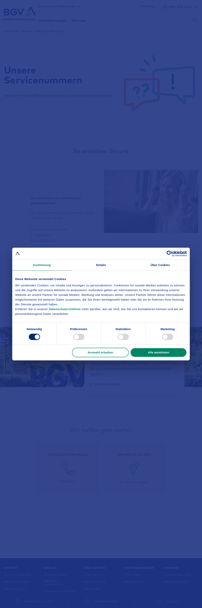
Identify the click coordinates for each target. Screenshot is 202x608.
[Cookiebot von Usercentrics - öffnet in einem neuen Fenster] (169, 254)
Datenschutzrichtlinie (65, 309)
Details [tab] (101, 265)
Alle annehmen (158, 352)
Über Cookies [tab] (160, 265)
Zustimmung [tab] (42, 265)
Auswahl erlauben (100, 352)
